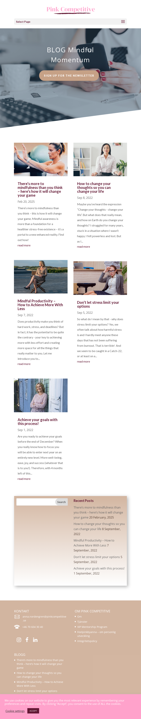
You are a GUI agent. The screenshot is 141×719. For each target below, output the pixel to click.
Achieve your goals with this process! (37, 421)
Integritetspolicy (87, 641)
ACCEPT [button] (33, 710)
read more (24, 245)
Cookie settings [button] (15, 711)
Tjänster (82, 621)
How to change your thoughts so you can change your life (94, 187)
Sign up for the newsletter (69, 73)
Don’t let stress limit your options (98, 304)
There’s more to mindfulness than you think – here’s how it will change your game (40, 189)
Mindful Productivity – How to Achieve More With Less (40, 305)
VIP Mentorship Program (92, 627)
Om (79, 616)
